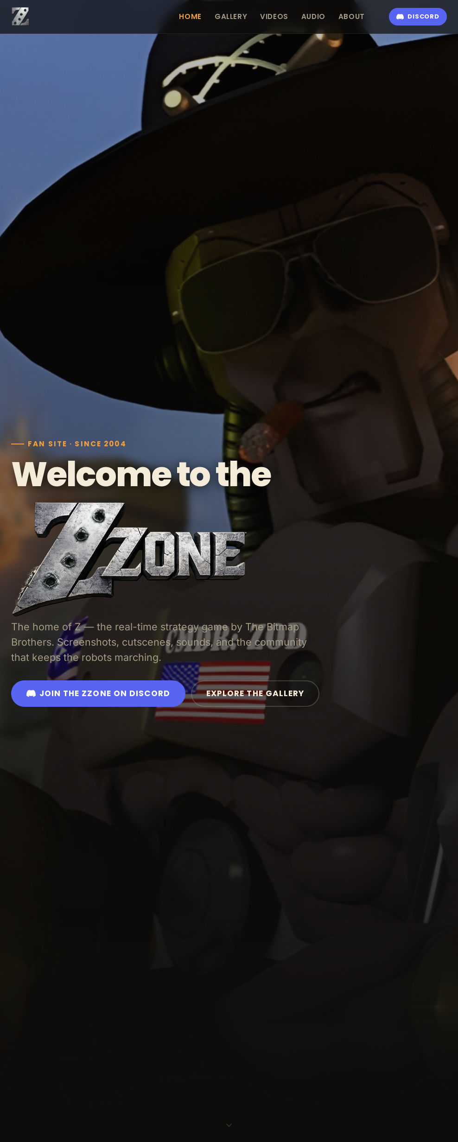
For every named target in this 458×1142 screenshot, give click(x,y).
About (351, 16)
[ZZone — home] (21, 16)
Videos (274, 16)
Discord (417, 16)
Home (190, 16)
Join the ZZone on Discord (98, 693)
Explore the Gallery (255, 693)
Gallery (231, 16)
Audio (313, 16)
